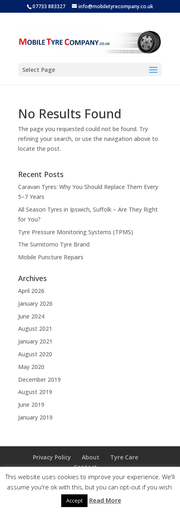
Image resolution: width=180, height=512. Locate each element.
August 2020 (35, 354)
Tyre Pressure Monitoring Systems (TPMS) (75, 232)
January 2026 (35, 303)
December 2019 (39, 379)
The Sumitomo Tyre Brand (54, 244)
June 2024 (31, 316)
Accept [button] (74, 500)
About (90, 457)
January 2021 (35, 341)
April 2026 (31, 291)
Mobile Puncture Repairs (50, 257)
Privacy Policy (52, 457)
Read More (105, 500)
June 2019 (31, 404)
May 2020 (31, 367)
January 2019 (35, 417)
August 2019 (35, 392)
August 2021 (35, 328)
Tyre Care (124, 457)
